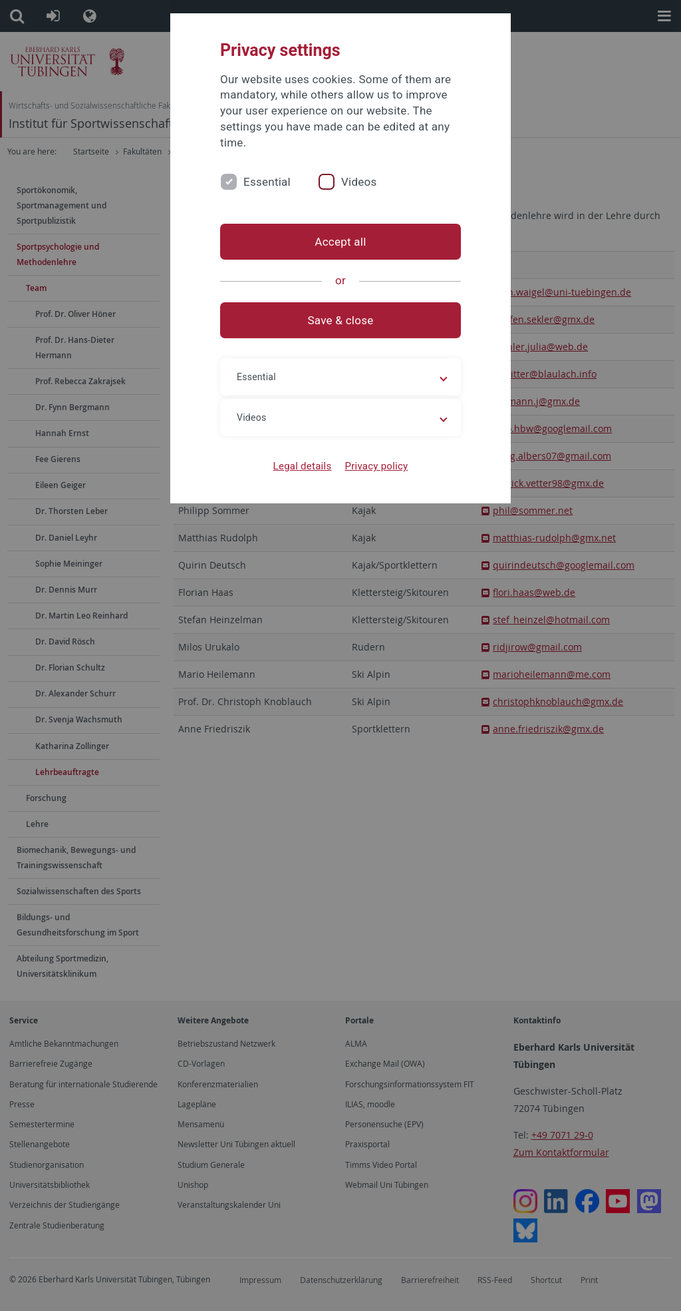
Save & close (341, 320)
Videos (359, 181)
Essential (267, 181)
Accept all (340, 241)
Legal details (302, 466)
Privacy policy (376, 466)
